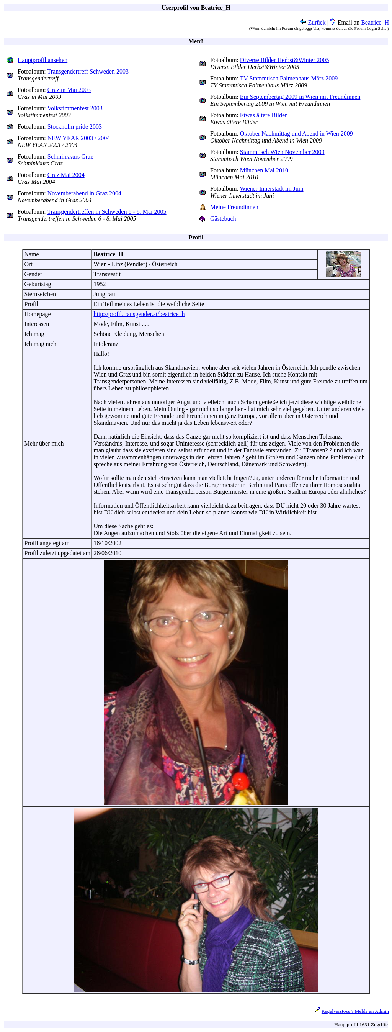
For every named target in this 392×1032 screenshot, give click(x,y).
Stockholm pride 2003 (74, 126)
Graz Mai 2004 (66, 175)
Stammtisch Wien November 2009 (282, 152)
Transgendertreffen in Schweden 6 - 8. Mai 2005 (107, 211)
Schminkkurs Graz (70, 156)
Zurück (312, 22)
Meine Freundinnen (234, 207)
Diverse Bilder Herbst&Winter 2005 (284, 60)
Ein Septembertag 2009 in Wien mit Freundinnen (300, 96)
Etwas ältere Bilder (263, 115)
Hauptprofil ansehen (42, 60)
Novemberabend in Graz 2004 (84, 193)
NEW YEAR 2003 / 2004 (78, 138)
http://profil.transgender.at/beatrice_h (139, 314)
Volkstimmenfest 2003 (75, 108)
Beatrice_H (375, 22)
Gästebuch (223, 218)
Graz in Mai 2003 (69, 90)
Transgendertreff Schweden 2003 (88, 71)
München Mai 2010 (264, 170)
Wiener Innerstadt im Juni (272, 188)
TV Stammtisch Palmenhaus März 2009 (289, 78)
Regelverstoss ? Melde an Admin (355, 1011)
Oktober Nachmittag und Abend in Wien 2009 (296, 133)
